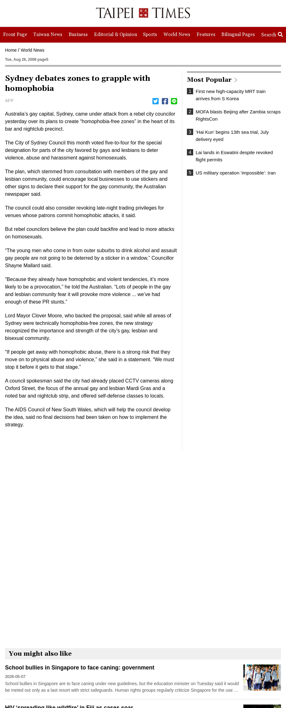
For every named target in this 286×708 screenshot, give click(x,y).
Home (11, 50)
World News (32, 50)
